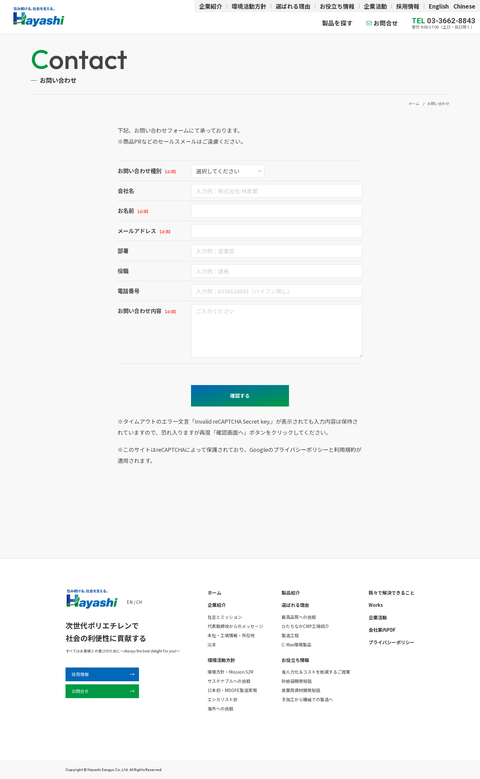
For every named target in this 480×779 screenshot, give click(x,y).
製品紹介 (291, 592)
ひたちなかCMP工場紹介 (305, 626)
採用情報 (407, 6)
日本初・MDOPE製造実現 (232, 690)
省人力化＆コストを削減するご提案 (316, 672)
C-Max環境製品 (296, 644)
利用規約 (345, 449)
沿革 (212, 644)
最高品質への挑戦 (299, 617)
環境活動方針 (248, 6)
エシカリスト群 (223, 699)
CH (139, 602)
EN (130, 602)
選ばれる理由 (293, 6)
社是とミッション (225, 617)
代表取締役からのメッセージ (235, 626)
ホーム (214, 592)
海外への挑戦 (220, 708)
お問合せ (385, 22)
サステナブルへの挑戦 (229, 681)
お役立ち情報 (337, 6)
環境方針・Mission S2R (230, 672)
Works (376, 605)
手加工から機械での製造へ (307, 699)
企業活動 (375, 6)
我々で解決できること (391, 592)
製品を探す (337, 22)
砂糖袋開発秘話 (297, 681)
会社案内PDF (382, 629)
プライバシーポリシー (300, 449)
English (439, 6)
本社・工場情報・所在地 (231, 635)
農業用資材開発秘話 (301, 690)
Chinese (464, 6)
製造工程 (290, 635)
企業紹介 (210, 6)
